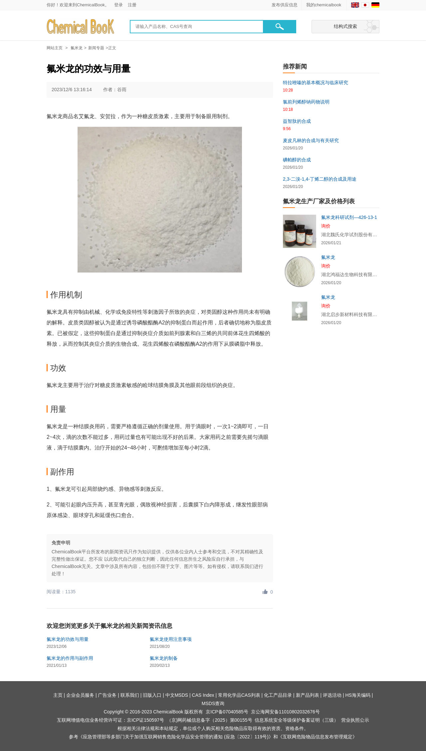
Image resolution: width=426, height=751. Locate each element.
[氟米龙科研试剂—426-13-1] (299, 231)
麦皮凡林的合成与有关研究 (311, 140)
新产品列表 (307, 695)
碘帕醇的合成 (297, 159)
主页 (58, 695)
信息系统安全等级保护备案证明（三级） (296, 720)
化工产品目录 (278, 695)
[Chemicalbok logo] (81, 27)
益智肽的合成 (297, 121)
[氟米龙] (299, 271)
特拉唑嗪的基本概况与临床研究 (315, 82)
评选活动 (332, 695)
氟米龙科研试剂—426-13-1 (349, 217)
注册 (132, 4)
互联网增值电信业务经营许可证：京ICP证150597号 (110, 720)
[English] (355, 5)
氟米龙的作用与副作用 (70, 658)
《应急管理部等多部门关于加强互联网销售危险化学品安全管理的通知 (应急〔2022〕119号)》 (175, 736)
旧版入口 (152, 695)
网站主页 (55, 48)
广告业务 (107, 695)
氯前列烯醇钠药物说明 (306, 101)
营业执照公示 (355, 720)
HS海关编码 (357, 695)
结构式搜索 (345, 26)
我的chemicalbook (324, 4)
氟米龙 (77, 48)
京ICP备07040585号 (227, 711)
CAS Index (203, 695)
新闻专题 (96, 48)
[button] (279, 26)
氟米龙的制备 (164, 658)
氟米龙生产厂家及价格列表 (319, 201)
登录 (118, 4)
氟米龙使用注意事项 (171, 639)
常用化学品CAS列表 (239, 695)
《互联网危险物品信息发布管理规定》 (317, 736)
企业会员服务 (80, 695)
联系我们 (129, 695)
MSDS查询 (213, 703)
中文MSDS (176, 695)
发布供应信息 (285, 4)
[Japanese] (365, 5)
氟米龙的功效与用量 (68, 639)
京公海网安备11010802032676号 (285, 711)
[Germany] (375, 5)
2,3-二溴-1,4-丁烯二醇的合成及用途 (319, 179)
